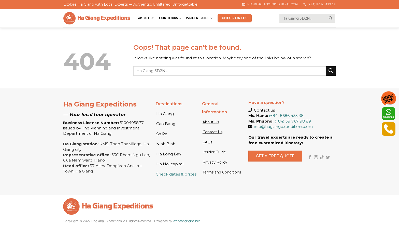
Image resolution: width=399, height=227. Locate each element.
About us (146, 18)
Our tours (170, 18)
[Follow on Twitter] (328, 157)
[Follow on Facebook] (310, 157)
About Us (211, 122)
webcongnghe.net (186, 221)
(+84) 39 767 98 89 (293, 121)
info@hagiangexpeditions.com (283, 126)
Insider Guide (199, 18)
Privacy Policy (215, 162)
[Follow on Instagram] (316, 157)
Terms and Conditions (222, 172)
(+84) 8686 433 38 (286, 115)
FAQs (207, 142)
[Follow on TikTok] (322, 157)
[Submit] (331, 18)
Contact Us (212, 132)
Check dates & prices (176, 174)
